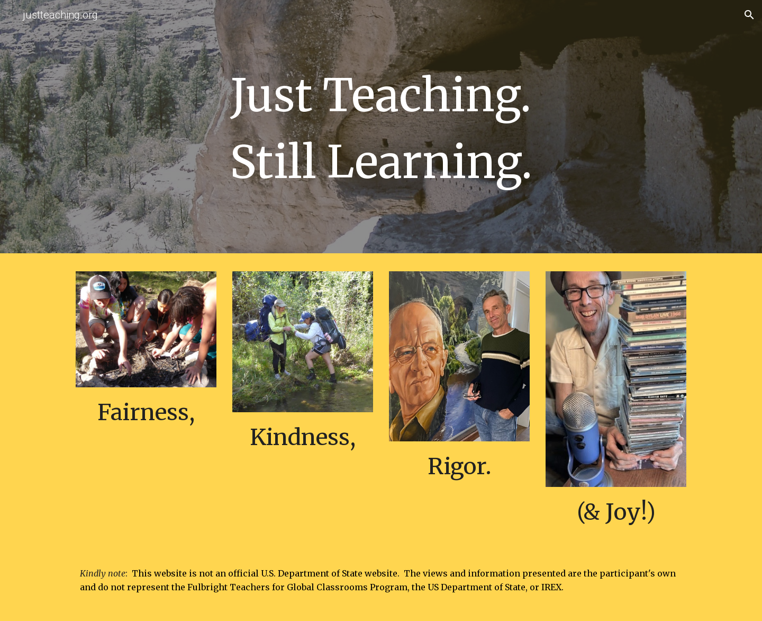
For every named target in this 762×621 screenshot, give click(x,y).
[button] (749, 15)
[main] (381, 129)
